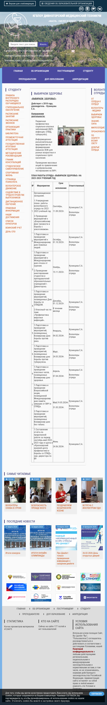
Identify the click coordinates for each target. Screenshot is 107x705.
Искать (43, 44)
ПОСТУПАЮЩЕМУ (66, 71)
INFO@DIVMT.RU (45, 56)
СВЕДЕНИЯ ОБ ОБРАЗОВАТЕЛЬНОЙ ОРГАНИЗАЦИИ (67, 3)
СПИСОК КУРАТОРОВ (11, 222)
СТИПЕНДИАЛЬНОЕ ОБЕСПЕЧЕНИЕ (15, 108)
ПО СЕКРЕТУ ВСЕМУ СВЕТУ (95, 139)
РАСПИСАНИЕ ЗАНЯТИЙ (12, 115)
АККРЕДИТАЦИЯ (80, 79)
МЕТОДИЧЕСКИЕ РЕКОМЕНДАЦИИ (14, 154)
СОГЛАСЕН (97, 693)
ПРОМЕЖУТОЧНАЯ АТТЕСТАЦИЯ (14, 138)
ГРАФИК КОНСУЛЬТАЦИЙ (13, 161)
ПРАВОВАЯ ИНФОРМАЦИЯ (13, 209)
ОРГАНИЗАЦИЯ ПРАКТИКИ (13, 128)
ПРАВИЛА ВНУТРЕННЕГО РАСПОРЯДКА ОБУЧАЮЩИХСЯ (13, 99)
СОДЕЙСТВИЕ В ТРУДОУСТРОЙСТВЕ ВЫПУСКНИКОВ (15, 195)
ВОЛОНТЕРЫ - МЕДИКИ (97, 109)
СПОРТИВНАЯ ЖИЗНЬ (12, 174)
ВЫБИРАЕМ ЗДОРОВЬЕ (96, 115)
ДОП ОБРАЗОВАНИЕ (54, 79)
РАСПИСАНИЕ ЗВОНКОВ (12, 121)
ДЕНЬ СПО (10, 231)
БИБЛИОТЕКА (12, 133)
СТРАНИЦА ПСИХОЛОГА (11, 180)
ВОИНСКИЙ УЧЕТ (14, 227)
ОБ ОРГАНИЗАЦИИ (40, 71)
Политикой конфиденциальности (83, 650)
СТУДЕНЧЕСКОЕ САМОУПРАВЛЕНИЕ (15, 167)
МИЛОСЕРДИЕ (98, 127)
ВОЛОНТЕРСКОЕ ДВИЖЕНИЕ (13, 187)
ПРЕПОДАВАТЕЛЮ (27, 79)
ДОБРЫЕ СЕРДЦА (95, 148)
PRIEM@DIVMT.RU (45, 60)
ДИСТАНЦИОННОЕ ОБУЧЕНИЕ (14, 203)
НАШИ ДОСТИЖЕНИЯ (12, 216)
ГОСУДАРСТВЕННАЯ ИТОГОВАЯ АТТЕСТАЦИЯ (15, 147)
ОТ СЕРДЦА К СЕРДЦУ (96, 101)
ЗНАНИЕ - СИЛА (95, 122)
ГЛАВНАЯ (18, 71)
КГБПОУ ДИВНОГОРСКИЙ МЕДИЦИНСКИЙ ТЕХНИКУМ (67, 16)
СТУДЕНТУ (88, 71)
